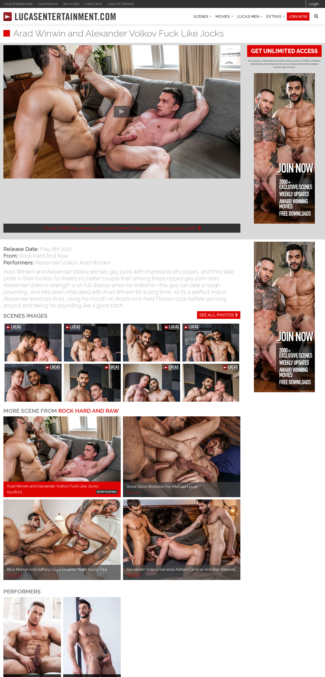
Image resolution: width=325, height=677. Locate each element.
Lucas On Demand (120, 4)
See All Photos (218, 315)
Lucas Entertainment (18, 4)
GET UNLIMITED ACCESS (284, 51)
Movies (224, 16)
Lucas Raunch (48, 4)
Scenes (202, 16)
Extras (275, 16)
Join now (298, 16)
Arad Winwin (95, 262)
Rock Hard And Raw (43, 256)
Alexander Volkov (56, 262)
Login (314, 4)
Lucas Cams (93, 4)
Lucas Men (249, 16)
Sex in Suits (71, 4)
